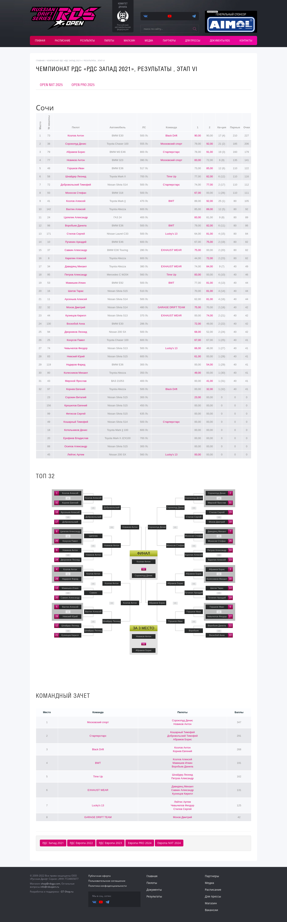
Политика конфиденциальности (107, 885)
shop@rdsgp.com (50, 883)
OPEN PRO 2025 (83, 85)
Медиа (149, 40)
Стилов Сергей (76, 233)
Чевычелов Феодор (75, 348)
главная (40, 60)
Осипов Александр (75, 446)
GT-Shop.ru (67, 891)
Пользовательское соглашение (106, 881)
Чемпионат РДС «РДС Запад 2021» (64, 60)
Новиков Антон (76, 160)
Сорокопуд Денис (75, 143)
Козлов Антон (76, 135)
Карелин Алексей (75, 258)
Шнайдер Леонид (75, 176)
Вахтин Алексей (76, 209)
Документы (154, 889)
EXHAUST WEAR (171, 250)
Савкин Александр (76, 250)
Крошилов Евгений (75, 405)
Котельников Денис (75, 429)
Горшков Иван (75, 168)
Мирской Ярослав (75, 380)
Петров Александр (76, 274)
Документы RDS (220, 40)
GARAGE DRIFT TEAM (171, 307)
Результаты (87, 40)
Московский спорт (171, 143)
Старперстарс (171, 151)
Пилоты (109, 40)
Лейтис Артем (75, 454)
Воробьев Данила (75, 225)
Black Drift (171, 135)
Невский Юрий (76, 356)
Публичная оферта (99, 876)
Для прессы (192, 40)
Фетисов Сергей (76, 413)
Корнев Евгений (75, 389)
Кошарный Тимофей (76, 421)
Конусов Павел (76, 340)
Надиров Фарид (75, 364)
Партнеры (169, 40)
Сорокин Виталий (75, 397)
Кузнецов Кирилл (75, 315)
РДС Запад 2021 (53, 843)
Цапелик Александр (76, 217)
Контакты (246, 40)
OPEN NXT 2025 (51, 85)
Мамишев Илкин (76, 282)
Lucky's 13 (171, 233)
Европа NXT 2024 (169, 843)
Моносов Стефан (75, 192)
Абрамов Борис (75, 151)
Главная (40, 40)
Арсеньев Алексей (76, 299)
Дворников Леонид (76, 331)
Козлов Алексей (75, 200)
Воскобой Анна (76, 323)
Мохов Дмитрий (75, 307)
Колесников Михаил (76, 372)
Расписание (62, 40)
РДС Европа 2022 (81, 843)
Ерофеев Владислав (75, 438)
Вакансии (211, 910)
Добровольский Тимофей (76, 184)
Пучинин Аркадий (75, 241)
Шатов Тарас (76, 290)
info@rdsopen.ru (49, 886)
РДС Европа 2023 (110, 843)
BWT (171, 200)
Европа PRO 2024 (139, 843)
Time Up (171, 176)
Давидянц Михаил (76, 266)
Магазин (129, 40)
